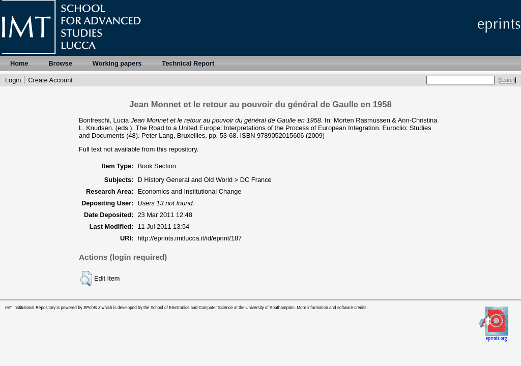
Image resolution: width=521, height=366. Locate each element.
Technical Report (188, 63)
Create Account (50, 80)
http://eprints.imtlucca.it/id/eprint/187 (189, 238)
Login (13, 80)
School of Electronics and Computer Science (192, 308)
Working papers (117, 63)
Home (19, 63)
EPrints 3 (91, 308)
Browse (60, 63)
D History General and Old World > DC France (204, 180)
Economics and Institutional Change (189, 191)
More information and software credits (331, 308)
